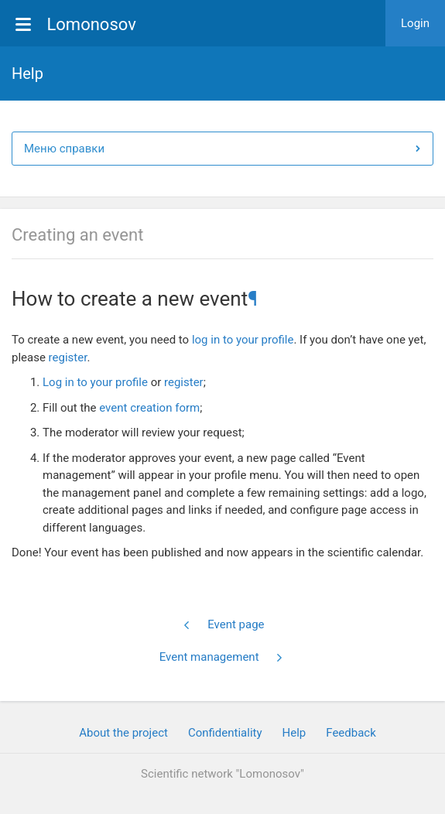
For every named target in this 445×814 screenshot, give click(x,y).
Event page (223, 624)
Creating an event (77, 235)
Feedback (351, 733)
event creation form (149, 408)
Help (294, 733)
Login (415, 23)
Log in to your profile (95, 382)
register (68, 357)
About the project (123, 733)
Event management (221, 657)
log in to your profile (242, 340)
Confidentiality (225, 733)
